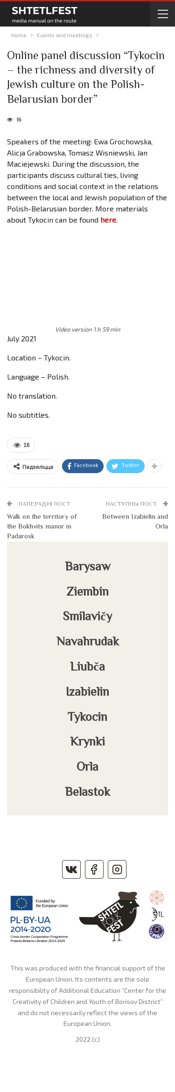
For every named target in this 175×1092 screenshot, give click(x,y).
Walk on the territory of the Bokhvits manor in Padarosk (42, 527)
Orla (87, 768)
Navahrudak (87, 642)
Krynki (87, 742)
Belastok (87, 793)
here (108, 219)
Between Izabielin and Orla (135, 522)
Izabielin (87, 693)
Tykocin (87, 718)
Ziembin (87, 592)
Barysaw (87, 567)
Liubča (87, 667)
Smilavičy (87, 617)
